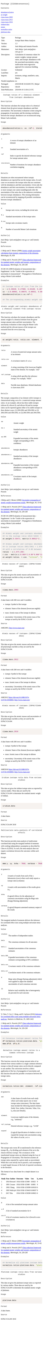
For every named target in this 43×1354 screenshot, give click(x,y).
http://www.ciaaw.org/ (17, 628)
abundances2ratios (7, 12)
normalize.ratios (6, 29)
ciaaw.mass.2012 (7, 20)
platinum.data (5, 32)
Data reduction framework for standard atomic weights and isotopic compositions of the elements (21, 262)
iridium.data (5, 25)
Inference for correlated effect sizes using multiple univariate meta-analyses (21, 1016)
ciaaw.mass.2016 (7, 22)
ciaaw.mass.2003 (7, 17)
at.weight (4, 15)
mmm (3, 27)
